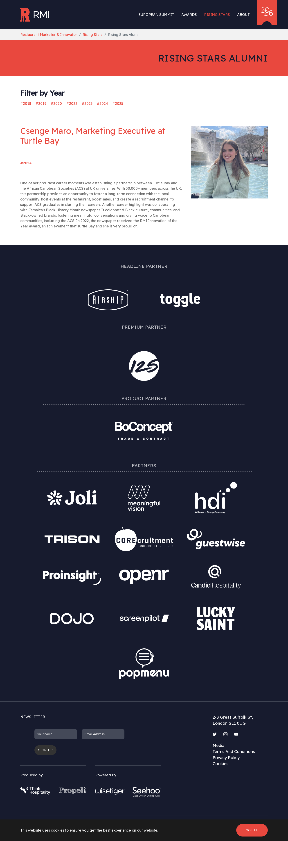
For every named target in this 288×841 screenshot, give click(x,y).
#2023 (87, 103)
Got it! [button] (252, 830)
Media (218, 745)
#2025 (117, 103)
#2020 (56, 103)
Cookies (220, 763)
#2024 (102, 103)
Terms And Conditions (234, 751)
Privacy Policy (226, 757)
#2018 (25, 103)
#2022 (71, 103)
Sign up (45, 750)
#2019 (41, 103)
